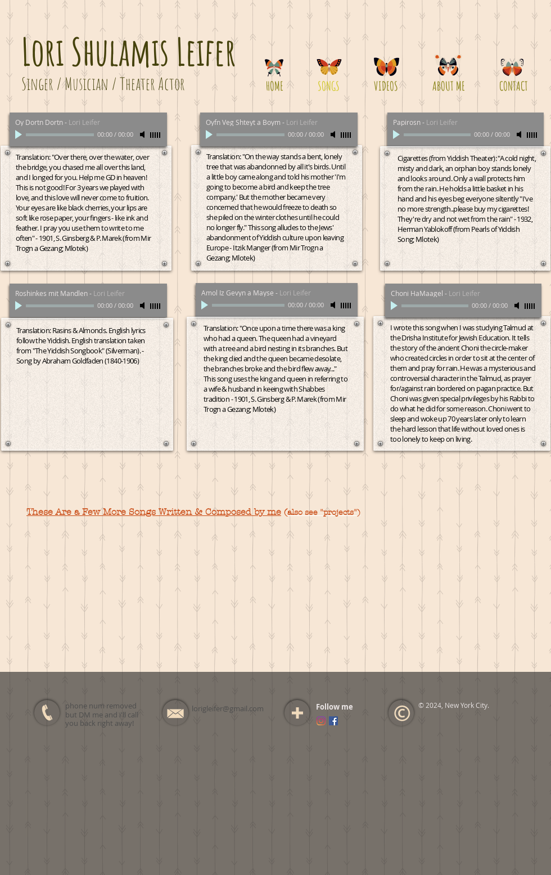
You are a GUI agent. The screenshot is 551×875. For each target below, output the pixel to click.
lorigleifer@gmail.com (228, 708)
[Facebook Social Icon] (333, 720)
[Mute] (143, 134)
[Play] (19, 134)
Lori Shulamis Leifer (128, 51)
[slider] (155, 135)
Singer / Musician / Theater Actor (103, 83)
